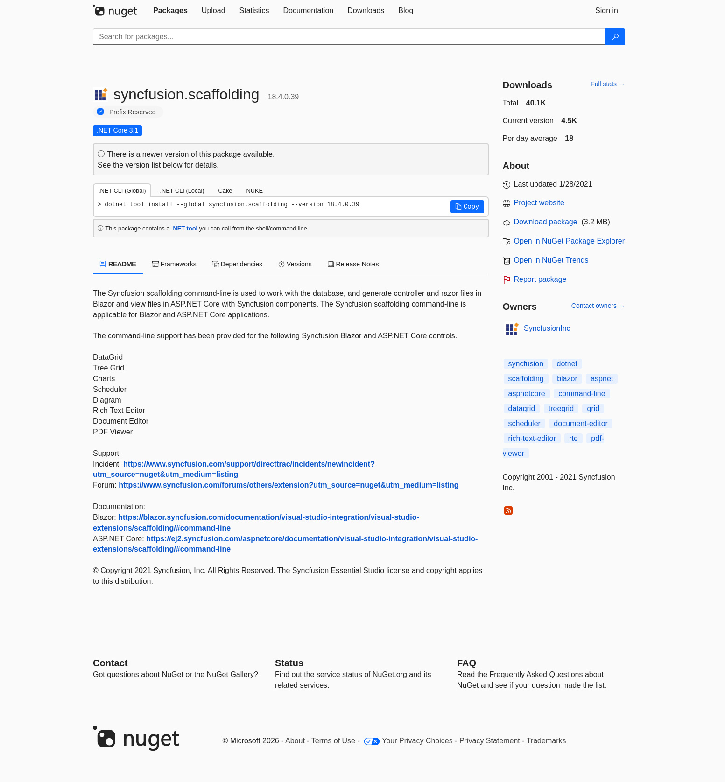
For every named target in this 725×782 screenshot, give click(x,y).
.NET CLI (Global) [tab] (122, 190)
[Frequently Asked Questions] (466, 663)
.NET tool (184, 228)
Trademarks (546, 741)
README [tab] (118, 264)
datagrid (521, 408)
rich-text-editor (532, 438)
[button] (467, 206)
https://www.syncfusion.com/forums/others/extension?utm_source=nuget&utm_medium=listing (288, 485)
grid (593, 408)
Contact (110, 663)
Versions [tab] (295, 264)
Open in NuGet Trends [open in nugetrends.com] (551, 260)
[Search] (615, 36)
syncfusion (526, 364)
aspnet (602, 379)
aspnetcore (526, 394)
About (295, 741)
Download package (545, 222)
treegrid (561, 408)
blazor (567, 379)
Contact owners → (598, 305)
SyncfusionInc (547, 328)
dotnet (567, 364)
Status (289, 663)
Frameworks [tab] (174, 264)
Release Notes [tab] (353, 264)
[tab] (170, 10)
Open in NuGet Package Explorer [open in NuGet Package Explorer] (569, 241)
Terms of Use (333, 741)
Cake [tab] (225, 190)
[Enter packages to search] (349, 36)
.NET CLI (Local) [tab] (182, 190)
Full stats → (608, 84)
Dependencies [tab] (237, 264)
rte (573, 438)
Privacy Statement (489, 741)
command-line (581, 394)
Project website (539, 203)
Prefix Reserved (132, 112)
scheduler (524, 423)
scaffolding (526, 379)
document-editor (581, 423)
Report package (540, 279)
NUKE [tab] (254, 190)
